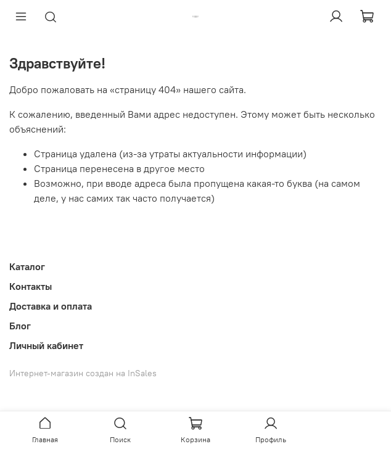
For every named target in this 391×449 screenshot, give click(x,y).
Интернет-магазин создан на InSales (83, 373)
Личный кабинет (46, 345)
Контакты (30, 286)
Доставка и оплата (50, 306)
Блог (20, 325)
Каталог (27, 266)
